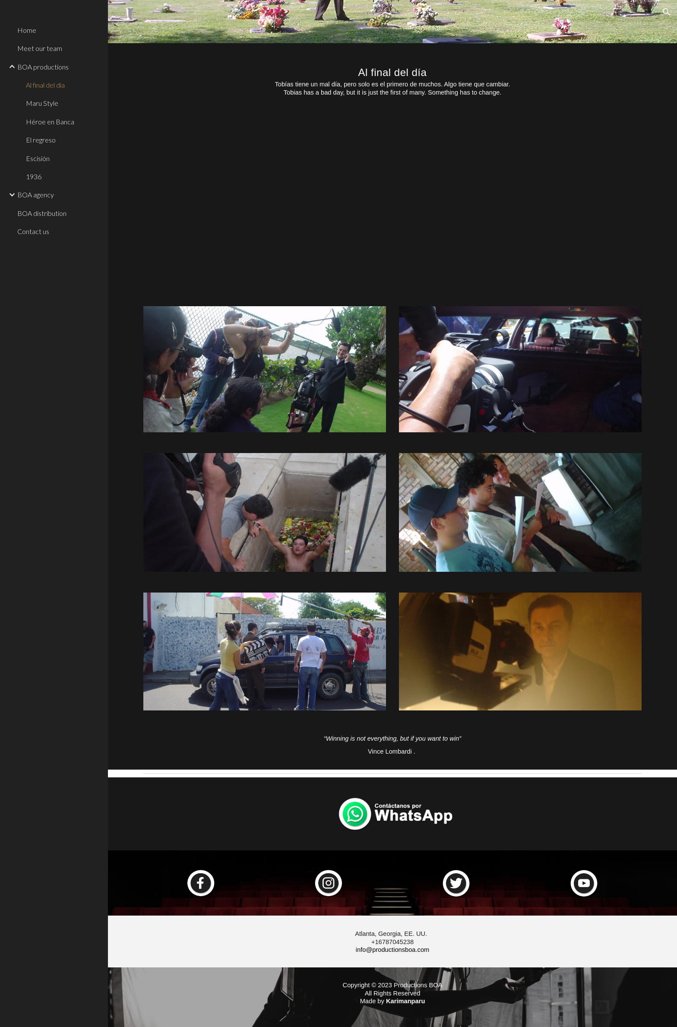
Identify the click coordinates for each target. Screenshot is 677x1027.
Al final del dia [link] (45, 85)
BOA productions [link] (43, 67)
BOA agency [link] (35, 194)
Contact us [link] (33, 231)
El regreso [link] (41, 140)
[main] (392, 77)
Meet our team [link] (39, 48)
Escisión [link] (38, 158)
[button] (666, 12)
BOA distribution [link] (41, 213)
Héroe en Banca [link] (50, 121)
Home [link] (26, 30)
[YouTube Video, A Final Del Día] (392, 203)
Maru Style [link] (42, 103)
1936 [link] (33, 176)
